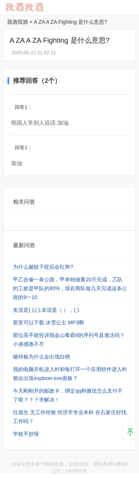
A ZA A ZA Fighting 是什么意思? (70, 22)
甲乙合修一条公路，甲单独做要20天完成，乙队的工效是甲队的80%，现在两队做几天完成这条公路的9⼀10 (70, 288)
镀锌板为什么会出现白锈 (41, 357)
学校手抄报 (26, 434)
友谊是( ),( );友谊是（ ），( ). (46, 310)
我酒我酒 (17, 22)
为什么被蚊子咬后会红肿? (43, 267)
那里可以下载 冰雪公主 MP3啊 (48, 322)
